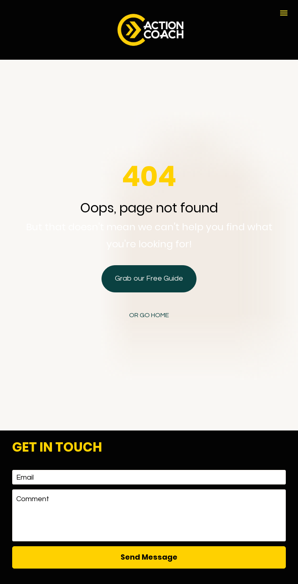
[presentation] (149, 557)
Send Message (149, 527)
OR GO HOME (149, 300)
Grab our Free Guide (149, 263)
